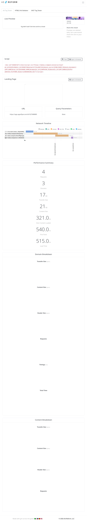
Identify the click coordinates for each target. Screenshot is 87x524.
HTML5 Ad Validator (21, 10)
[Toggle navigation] (83, 2)
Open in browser (75, 59)
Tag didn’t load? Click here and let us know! (33, 26)
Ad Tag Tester (7, 10)
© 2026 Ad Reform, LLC (66, 519)
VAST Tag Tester (36, 10)
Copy (64, 59)
